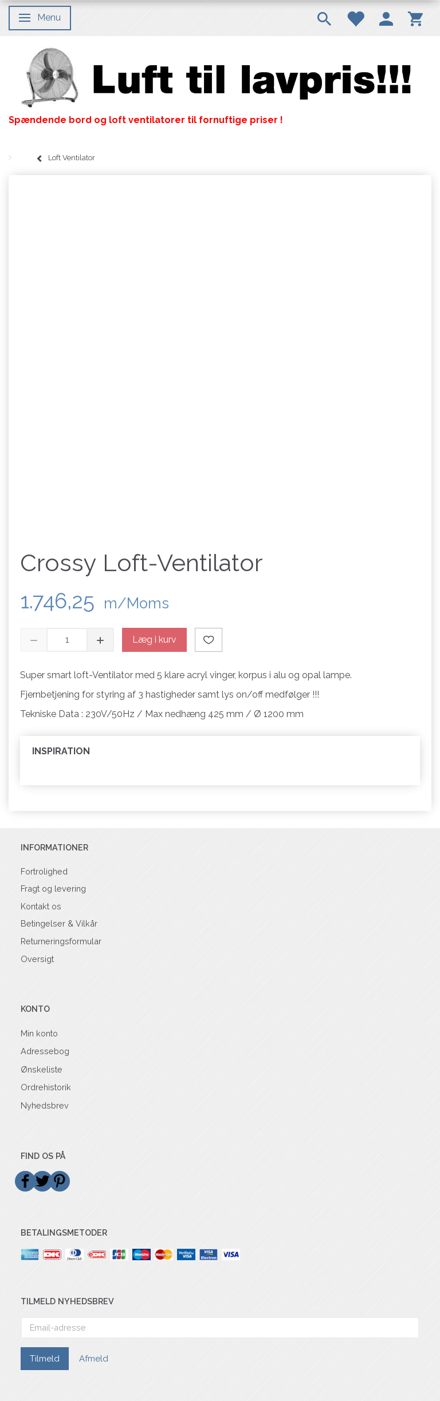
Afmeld (93, 1358)
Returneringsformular (61, 941)
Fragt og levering (53, 888)
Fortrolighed (44, 871)
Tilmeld (45, 1358)
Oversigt (37, 959)
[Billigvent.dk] (220, 78)
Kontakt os (41, 906)
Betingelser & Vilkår (59, 923)
